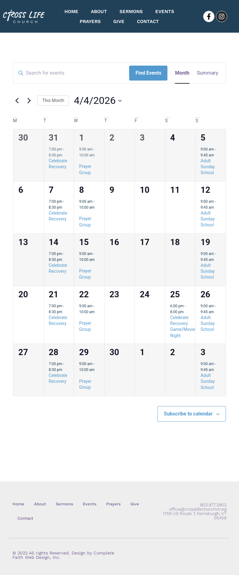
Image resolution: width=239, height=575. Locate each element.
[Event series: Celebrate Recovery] (65, 155)
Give (118, 21)
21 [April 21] (54, 294)
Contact (148, 21)
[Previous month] (17, 100)
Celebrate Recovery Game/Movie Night (182, 326)
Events (164, 11)
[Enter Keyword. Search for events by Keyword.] (71, 73)
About (99, 11)
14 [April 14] (54, 242)
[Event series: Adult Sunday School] (217, 155)
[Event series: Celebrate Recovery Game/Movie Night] (187, 312)
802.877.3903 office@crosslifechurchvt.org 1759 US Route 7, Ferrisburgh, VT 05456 (195, 511)
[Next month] (29, 100)
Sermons (131, 11)
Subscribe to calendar (188, 414)
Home (71, 11)
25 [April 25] (175, 294)
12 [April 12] (205, 190)
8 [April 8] (81, 190)
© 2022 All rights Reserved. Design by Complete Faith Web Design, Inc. (63, 555)
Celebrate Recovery (58, 378)
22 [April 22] (84, 294)
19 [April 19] (205, 242)
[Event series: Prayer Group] (81, 161)
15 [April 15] (84, 242)
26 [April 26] (205, 294)
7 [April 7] (51, 190)
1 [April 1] (81, 138)
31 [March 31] (54, 138)
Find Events (148, 73)
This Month (53, 100)
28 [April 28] (54, 352)
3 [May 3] (202, 352)
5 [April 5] (202, 138)
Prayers (90, 21)
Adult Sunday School (207, 166)
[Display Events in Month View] (182, 73)
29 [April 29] (84, 352)
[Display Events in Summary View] (207, 73)
